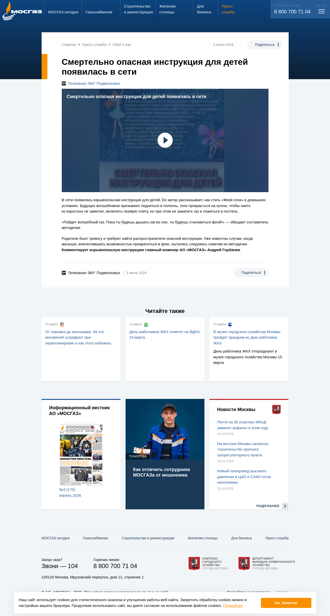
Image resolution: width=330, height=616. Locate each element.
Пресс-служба (277, 538)
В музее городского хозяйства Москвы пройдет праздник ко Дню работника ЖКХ (246, 337)
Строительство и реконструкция (148, 538)
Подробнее (233, 605)
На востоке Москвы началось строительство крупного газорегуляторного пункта (242, 449)
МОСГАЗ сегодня (56, 538)
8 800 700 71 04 (292, 11)
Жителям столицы (203, 538)
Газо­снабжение (95, 538)
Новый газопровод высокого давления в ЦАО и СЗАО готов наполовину (244, 476)
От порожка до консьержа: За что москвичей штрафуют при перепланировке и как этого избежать (78, 337)
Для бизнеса (241, 538)
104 (73, 566)
